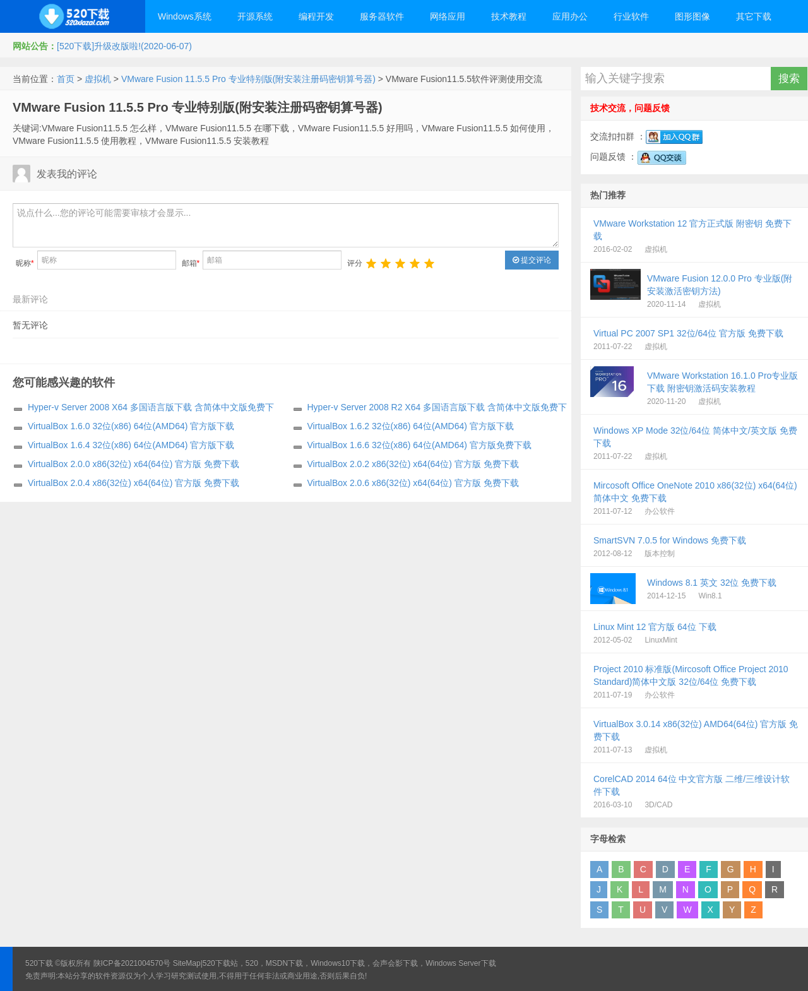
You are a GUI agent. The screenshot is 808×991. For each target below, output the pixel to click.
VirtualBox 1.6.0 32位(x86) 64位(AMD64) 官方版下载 (131, 426)
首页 (65, 79)
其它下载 (753, 16)
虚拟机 (98, 79)
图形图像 (692, 16)
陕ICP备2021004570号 (132, 963)
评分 (354, 263)
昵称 (25, 263)
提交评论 (532, 260)
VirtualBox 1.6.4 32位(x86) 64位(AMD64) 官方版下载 (131, 445)
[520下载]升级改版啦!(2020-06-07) (124, 46)
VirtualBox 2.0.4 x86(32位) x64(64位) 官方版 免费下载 (133, 483)
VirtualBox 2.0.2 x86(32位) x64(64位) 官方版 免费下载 (413, 464)
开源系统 (255, 16)
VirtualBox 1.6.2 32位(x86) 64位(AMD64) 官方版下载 (410, 426)
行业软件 (631, 16)
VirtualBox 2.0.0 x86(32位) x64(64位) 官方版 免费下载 (133, 464)
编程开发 (316, 16)
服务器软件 (382, 16)
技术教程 (508, 16)
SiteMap (187, 963)
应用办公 (570, 16)
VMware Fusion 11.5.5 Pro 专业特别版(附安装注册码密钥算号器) (248, 79)
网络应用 (447, 16)
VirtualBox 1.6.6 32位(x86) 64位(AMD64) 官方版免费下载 (419, 445)
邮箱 (191, 263)
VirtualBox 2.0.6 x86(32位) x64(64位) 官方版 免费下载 (413, 483)
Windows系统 (184, 16)
